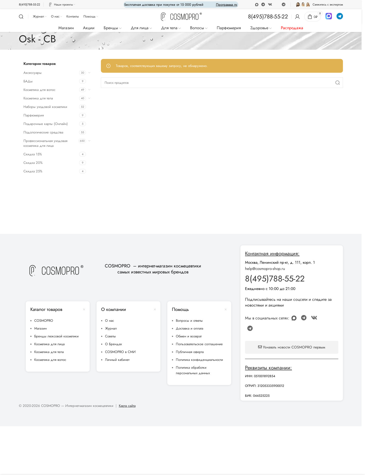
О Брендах (113, 344)
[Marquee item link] (220, 4)
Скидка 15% (32, 154)
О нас (109, 320)
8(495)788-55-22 (275, 278)
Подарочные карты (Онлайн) (45, 123)
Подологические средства (43, 132)
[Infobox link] (29, 5)
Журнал (111, 328)
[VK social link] (270, 4)
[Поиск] (21, 16)
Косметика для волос (39, 89)
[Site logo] (181, 16)
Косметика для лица (49, 344)
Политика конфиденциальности (199, 359)
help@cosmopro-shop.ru (265, 268)
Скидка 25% (32, 171)
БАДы (28, 81)
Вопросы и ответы (189, 320)
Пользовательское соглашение (199, 344)
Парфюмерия (33, 115)
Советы (110, 336)
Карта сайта (127, 405)
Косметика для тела (38, 98)
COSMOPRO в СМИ (120, 351)
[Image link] (56, 270)
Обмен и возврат (189, 336)
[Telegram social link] (283, 4)
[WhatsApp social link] (263, 4)
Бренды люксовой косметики (56, 336)
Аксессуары (32, 72)
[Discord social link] (277, 4)
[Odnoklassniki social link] (257, 4)
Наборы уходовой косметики (45, 106)
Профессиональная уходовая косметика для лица (45, 143)
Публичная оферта (190, 351)
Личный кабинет (117, 359)
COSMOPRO (43, 320)
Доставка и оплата (189, 328)
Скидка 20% (33, 162)
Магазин (40, 328)
